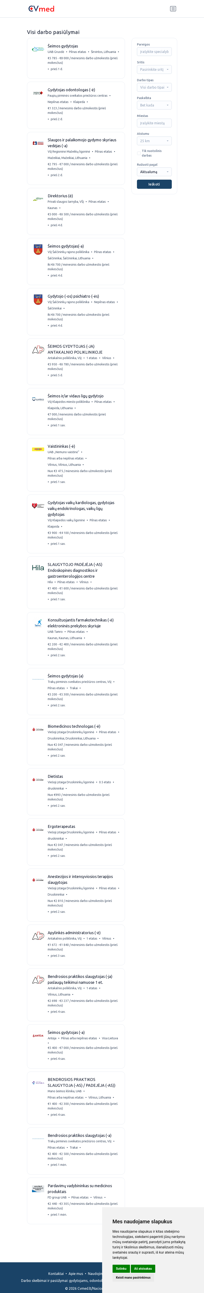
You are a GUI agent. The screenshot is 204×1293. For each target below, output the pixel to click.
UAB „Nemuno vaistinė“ (64, 457)
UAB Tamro (55, 638)
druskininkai (56, 797)
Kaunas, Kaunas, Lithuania (65, 645)
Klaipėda (54, 532)
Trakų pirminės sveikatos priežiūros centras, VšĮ (80, 689)
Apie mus (76, 1274)
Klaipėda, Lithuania (60, 412)
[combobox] (154, 69)
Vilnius (107, 362)
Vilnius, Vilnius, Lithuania (64, 469)
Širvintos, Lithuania (103, 52)
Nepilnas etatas (58, 103)
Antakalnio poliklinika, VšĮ (65, 362)
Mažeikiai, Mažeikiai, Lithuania (68, 159)
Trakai (74, 695)
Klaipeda (79, 103)
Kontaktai (56, 1274)
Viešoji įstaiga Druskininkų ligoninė (71, 740)
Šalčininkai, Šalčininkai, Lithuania (69, 261)
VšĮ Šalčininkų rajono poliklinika (69, 254)
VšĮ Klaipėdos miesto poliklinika (69, 406)
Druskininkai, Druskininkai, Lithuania (75, 746)
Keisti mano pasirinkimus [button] (133, 1277)
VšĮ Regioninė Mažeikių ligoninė (69, 153)
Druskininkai (59, 904)
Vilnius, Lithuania (59, 1005)
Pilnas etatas (78, 52)
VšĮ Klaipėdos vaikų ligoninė (66, 526)
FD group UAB (57, 1211)
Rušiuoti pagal (147, 164)
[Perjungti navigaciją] (173, 9)
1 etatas (92, 362)
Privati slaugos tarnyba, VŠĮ (66, 204)
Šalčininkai (55, 311)
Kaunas (53, 210)
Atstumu (143, 133)
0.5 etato (105, 791)
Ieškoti (154, 184)
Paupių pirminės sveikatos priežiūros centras (78, 96)
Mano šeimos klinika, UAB (65, 1103)
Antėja (52, 1050)
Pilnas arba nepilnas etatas (66, 463)
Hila (50, 588)
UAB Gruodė (56, 52)
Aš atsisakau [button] (143, 1268)
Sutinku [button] (121, 1268)
